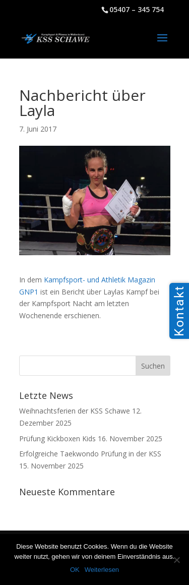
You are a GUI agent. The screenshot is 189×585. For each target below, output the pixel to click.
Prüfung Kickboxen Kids (57, 438)
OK (75, 569)
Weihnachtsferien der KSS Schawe (74, 411)
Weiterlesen (102, 569)
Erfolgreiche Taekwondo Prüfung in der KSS (90, 453)
